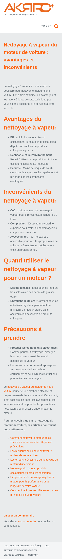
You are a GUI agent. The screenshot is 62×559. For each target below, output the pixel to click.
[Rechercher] (56, 26)
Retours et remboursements (20, 550)
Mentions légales (14, 555)
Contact (33, 555)
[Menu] (56, 9)
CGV (47, 546)
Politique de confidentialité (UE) (22, 546)
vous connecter (27, 521)
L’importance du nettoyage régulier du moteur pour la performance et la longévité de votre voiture (32, 481)
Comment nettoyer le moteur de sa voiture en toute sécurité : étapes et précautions (31, 442)
